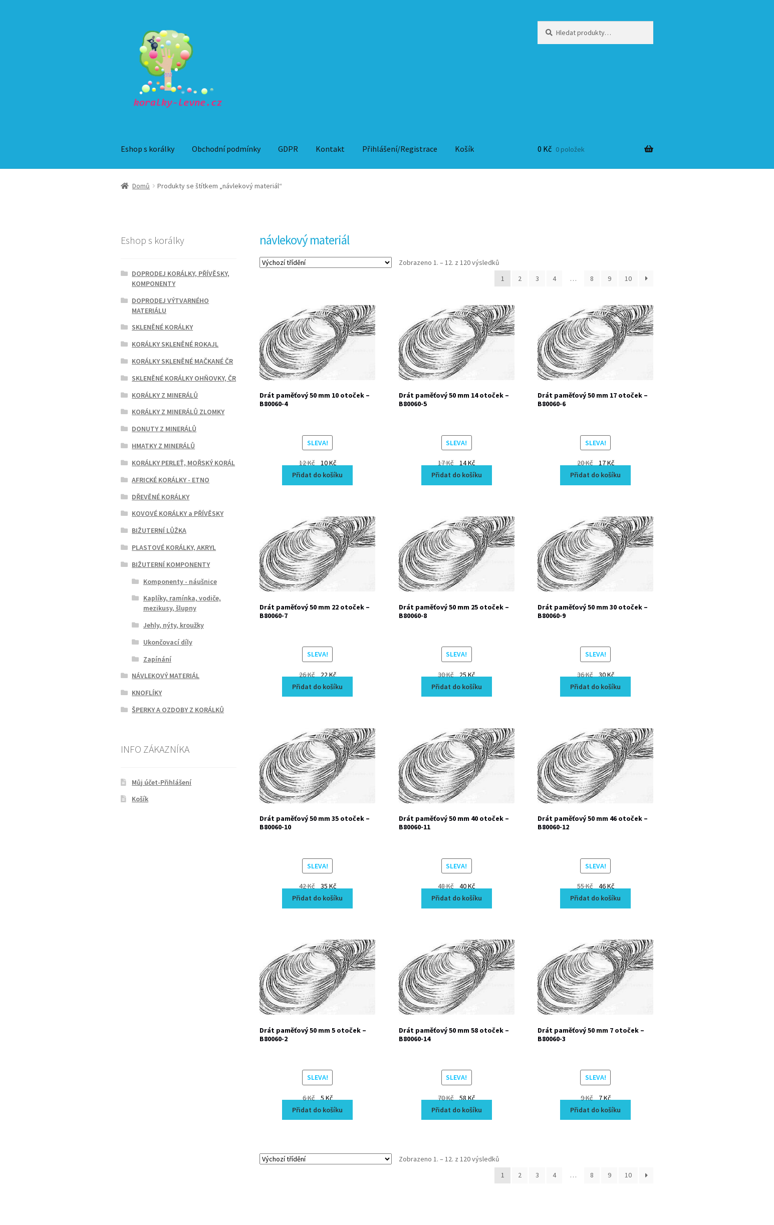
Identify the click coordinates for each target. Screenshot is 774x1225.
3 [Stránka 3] (537, 278)
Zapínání (157, 659)
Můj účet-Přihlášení (161, 782)
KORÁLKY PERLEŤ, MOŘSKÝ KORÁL (183, 462)
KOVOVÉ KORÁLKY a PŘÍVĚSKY (177, 513)
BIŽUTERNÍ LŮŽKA (159, 530)
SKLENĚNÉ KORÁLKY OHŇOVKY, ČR (184, 378)
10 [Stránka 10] (628, 278)
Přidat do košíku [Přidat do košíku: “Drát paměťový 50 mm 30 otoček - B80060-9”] (595, 686)
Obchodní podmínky (226, 149)
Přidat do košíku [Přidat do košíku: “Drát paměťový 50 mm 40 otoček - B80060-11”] (456, 897)
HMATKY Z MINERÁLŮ (163, 445)
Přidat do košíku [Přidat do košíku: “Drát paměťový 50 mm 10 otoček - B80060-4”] (317, 474)
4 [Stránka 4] (554, 278)
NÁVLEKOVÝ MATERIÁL (165, 675)
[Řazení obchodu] (326, 262)
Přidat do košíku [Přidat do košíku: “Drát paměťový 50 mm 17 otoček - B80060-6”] (595, 474)
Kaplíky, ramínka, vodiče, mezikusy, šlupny (182, 602)
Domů (141, 185)
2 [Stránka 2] (520, 278)
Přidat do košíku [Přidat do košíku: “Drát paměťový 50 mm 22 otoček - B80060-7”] (317, 686)
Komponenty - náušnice (180, 581)
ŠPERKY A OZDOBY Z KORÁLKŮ (178, 709)
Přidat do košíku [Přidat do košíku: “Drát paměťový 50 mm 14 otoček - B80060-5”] (456, 474)
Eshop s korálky (147, 149)
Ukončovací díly (167, 642)
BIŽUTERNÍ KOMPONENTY (171, 564)
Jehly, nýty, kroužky (173, 625)
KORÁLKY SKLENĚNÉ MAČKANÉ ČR (182, 361)
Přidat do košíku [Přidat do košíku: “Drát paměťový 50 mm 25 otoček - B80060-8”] (456, 686)
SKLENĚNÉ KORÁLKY (162, 327)
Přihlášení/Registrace (399, 149)
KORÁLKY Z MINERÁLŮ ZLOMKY (178, 411)
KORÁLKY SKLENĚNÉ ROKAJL (175, 344)
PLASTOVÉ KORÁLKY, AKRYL (174, 547)
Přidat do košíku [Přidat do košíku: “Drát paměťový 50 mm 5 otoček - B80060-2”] (317, 1109)
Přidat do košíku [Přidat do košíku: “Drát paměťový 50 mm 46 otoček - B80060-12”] (595, 897)
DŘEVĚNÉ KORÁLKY (160, 496)
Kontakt (330, 149)
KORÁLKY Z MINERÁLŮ (165, 395)
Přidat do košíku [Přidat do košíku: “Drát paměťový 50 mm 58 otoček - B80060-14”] (456, 1109)
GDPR (288, 149)
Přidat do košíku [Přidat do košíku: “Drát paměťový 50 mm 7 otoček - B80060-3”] (595, 1109)
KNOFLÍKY (147, 692)
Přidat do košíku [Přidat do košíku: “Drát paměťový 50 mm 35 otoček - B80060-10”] (317, 897)
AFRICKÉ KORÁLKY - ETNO (170, 479)
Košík (464, 149)
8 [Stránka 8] (592, 278)
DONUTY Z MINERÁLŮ (164, 428)
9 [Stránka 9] (609, 278)
